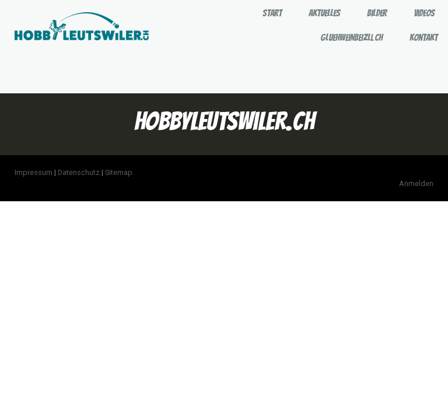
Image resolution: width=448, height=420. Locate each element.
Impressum (33, 172)
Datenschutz (79, 172)
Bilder (377, 13)
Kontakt (424, 38)
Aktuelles (324, 13)
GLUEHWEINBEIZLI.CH (351, 38)
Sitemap (118, 172)
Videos (424, 13)
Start (272, 13)
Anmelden (416, 183)
